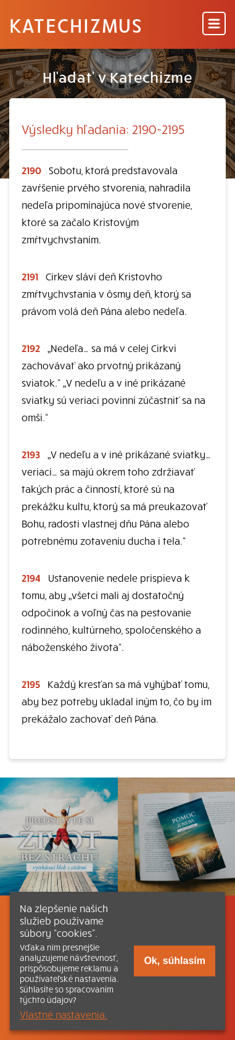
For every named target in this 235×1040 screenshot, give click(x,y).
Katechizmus (75, 24)
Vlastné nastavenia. (63, 1014)
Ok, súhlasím (174, 960)
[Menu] (214, 24)
